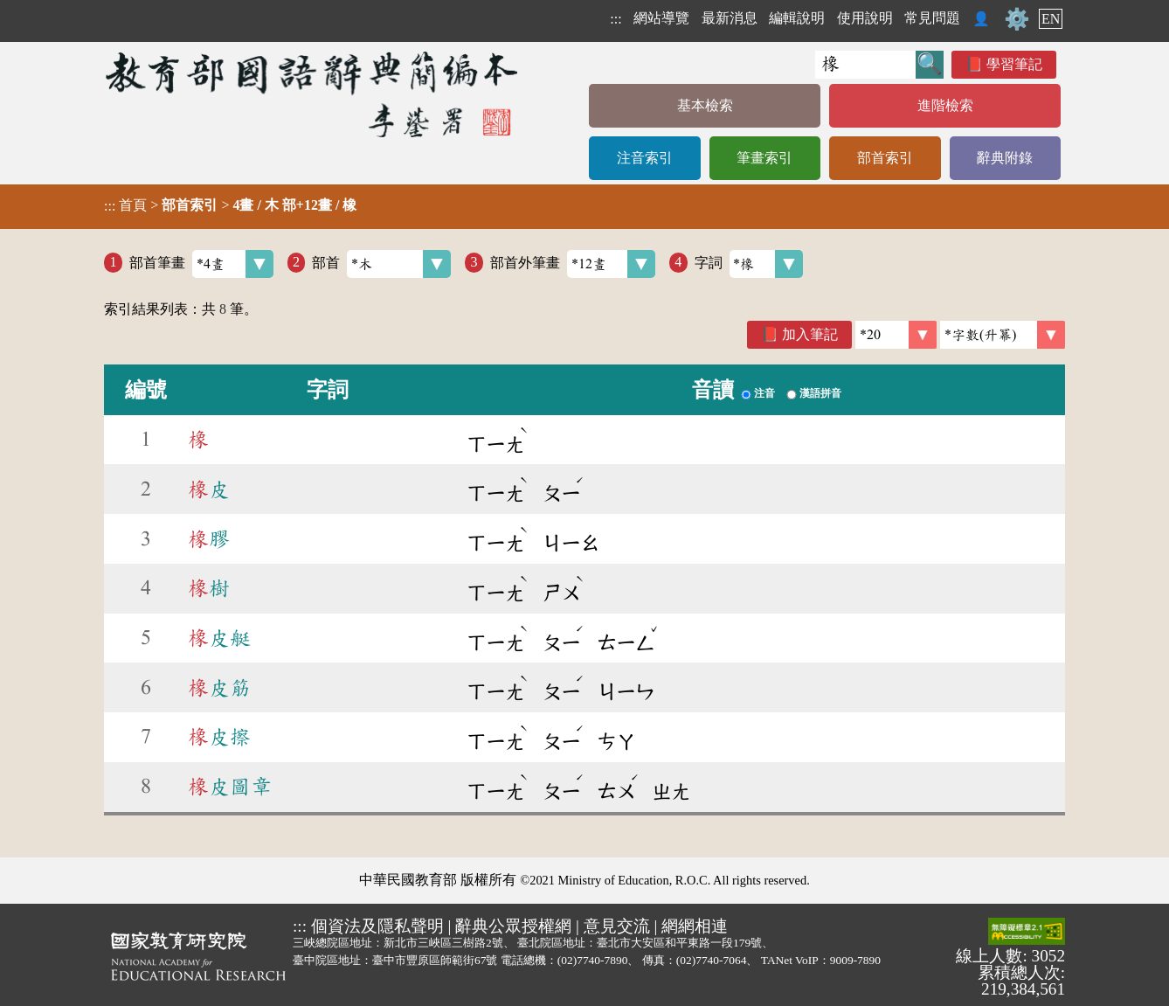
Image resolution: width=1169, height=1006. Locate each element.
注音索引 (645, 157)
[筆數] (896, 335)
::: (615, 18)
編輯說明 (797, 17)
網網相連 (694, 926)
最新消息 (729, 17)
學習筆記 (1014, 64)
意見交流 (617, 926)
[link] (1002, 335)
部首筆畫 (201, 264)
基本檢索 (705, 105)
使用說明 (865, 17)
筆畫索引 (764, 157)
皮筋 (219, 687)
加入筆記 (810, 334)
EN (1050, 18)
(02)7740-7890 (592, 960)
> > (230, 205)
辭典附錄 (1005, 157)
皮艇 (219, 638)
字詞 (749, 264)
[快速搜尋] (865, 65)
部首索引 (885, 157)
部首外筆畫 (572, 264)
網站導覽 (661, 17)
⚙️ (1017, 19)
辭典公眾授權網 (513, 926)
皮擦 (219, 736)
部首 (381, 264)
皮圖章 (230, 786)
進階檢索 (945, 105)
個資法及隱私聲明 (377, 926)
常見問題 (932, 17)
